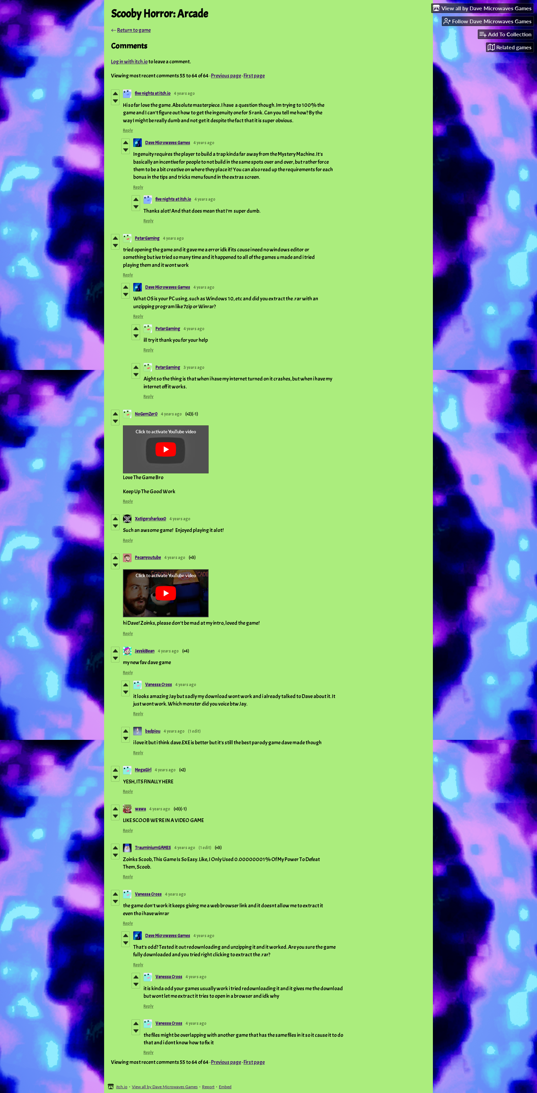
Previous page (226, 75)
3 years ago (194, 367)
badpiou (152, 731)
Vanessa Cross (158, 684)
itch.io (121, 1086)
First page (254, 75)
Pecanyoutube (148, 557)
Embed (225, 1086)
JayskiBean (144, 651)
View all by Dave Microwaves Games (165, 1086)
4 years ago (184, 93)
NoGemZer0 (146, 414)
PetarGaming (147, 238)
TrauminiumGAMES (153, 847)
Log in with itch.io (129, 61)
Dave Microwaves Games (167, 143)
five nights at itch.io (153, 93)
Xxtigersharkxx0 (150, 519)
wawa (140, 809)
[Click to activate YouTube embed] (166, 449)
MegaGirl (143, 770)
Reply (128, 130)
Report (208, 1086)
